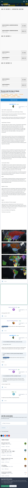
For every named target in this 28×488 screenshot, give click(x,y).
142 (18, 104)
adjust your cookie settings (8, 481)
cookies (8, 480)
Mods (14, 92)
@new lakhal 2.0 (5, 326)
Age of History (5, 5)
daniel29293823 (5, 466)
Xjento (3, 459)
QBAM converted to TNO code (7, 458)
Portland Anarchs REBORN (6, 472)
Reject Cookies (13, 486)
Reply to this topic (14, 99)
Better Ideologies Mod (5, 442)
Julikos (3, 444)
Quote (5, 281)
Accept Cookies (5, 486)
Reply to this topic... (6, 423)
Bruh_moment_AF (16, 341)
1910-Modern (4, 465)
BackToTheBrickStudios (18, 353)
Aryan (3, 452)
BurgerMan (4, 473)
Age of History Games (8, 482)
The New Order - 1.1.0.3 (5, 449)
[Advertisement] (11, 293)
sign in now (24, 417)
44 (13, 451)
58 (18, 307)
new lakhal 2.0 (4, 92)
